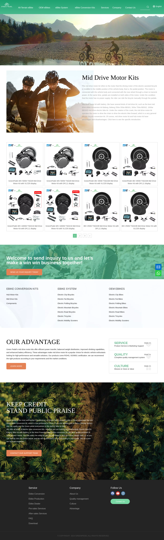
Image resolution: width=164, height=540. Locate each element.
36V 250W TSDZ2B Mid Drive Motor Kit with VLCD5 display (139, 227)
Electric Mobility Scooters (68, 321)
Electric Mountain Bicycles (68, 308)
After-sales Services (38, 513)
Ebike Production (36, 499)
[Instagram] (123, 493)
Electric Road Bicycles (66, 312)
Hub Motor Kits (12, 295)
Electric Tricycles (64, 316)
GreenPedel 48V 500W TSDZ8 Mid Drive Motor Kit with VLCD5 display (24, 182)
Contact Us (120, 501)
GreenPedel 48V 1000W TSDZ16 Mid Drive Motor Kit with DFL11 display (24, 227)
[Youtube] (118, 493)
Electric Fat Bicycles (66, 299)
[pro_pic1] (50, 101)
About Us (74, 494)
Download (33, 523)
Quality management (79, 499)
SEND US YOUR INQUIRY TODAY (24, 272)
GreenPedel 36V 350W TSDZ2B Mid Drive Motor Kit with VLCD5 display (101, 182)
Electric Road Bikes (116, 312)
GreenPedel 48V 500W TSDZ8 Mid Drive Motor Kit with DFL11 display (63, 182)
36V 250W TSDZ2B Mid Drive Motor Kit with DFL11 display (101, 227)
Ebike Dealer (34, 504)
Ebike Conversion (37, 494)
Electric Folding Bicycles (67, 303)
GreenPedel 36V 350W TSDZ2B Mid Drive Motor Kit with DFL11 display (139, 182)
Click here (112, 120)
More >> (147, 343)
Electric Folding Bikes (117, 303)
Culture (73, 504)
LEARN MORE (16, 366)
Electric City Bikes (116, 295)
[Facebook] (113, 493)
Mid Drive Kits (11, 299)
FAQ (31, 518)
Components (11, 303)
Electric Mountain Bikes (118, 308)
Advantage (74, 508)
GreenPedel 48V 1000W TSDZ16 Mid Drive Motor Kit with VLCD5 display (63, 227)
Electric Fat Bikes (116, 299)
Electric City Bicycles (66, 295)
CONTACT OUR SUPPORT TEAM (24, 453)
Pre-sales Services (37, 508)
